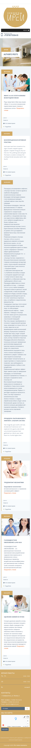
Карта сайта (5, 729)
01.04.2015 (7, 458)
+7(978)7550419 (11, 35)
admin (5, 118)
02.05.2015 (7, 182)
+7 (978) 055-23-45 (13, 702)
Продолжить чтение (10, 493)
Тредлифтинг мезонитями (14, 482)
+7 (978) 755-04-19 (15, 700)
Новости (5, 120)
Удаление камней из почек (14, 617)
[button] (25, 30)
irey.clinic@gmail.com (12, 704)
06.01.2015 (7, 516)
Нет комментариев (9, 123)
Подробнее (8, 126)
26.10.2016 (7, 71)
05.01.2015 (7, 593)
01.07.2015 (7, 133)
